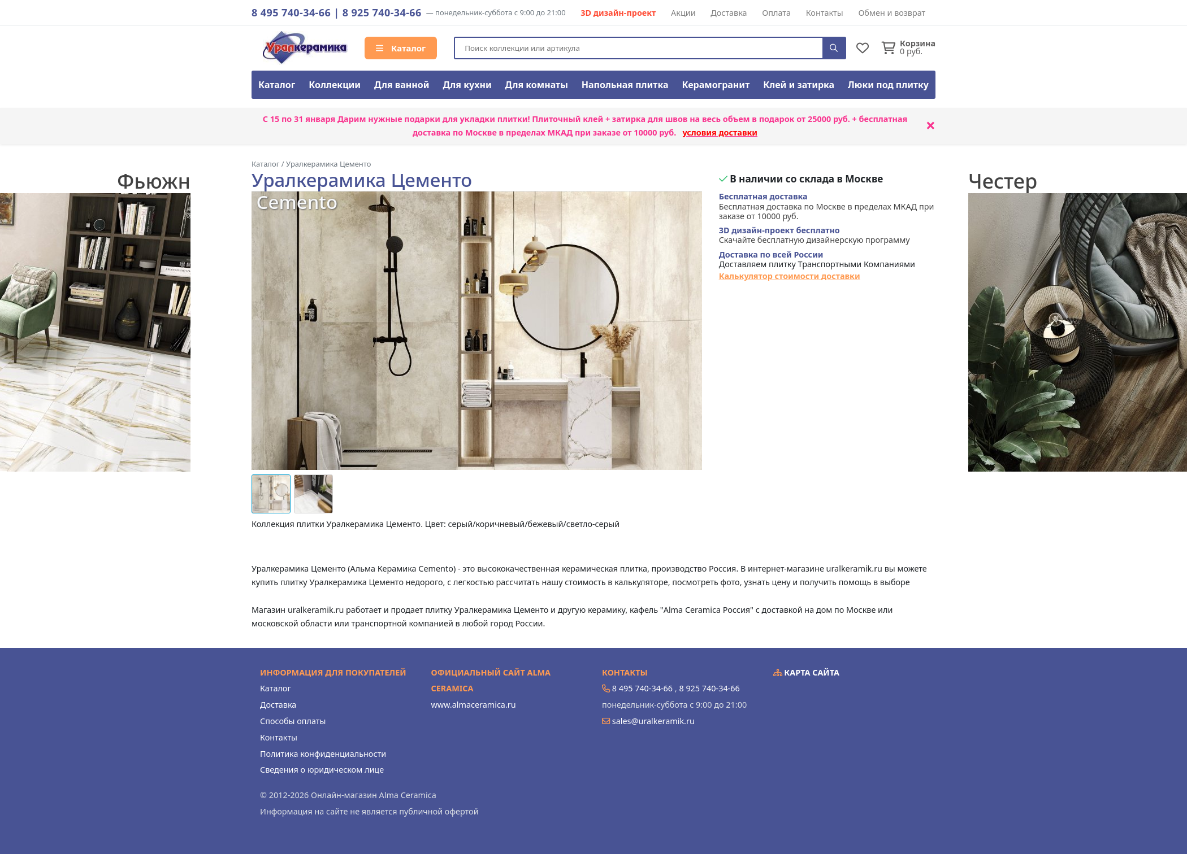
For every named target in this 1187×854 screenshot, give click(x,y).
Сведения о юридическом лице (322, 769)
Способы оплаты (293, 721)
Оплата (776, 12)
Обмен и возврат (891, 12)
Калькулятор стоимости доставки (789, 276)
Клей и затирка (798, 85)
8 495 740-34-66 (291, 12)
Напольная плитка (625, 85)
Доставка (729, 12)
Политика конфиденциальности (323, 753)
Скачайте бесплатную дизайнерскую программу (814, 235)
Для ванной (402, 85)
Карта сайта (806, 672)
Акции (683, 12)
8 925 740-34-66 (382, 12)
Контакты (824, 12)
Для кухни (467, 85)
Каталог (401, 48)
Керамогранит (716, 85)
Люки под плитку (888, 85)
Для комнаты (536, 85)
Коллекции (335, 85)
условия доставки (719, 132)
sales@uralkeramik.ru (653, 721)
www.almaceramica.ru (473, 704)
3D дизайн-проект (618, 12)
